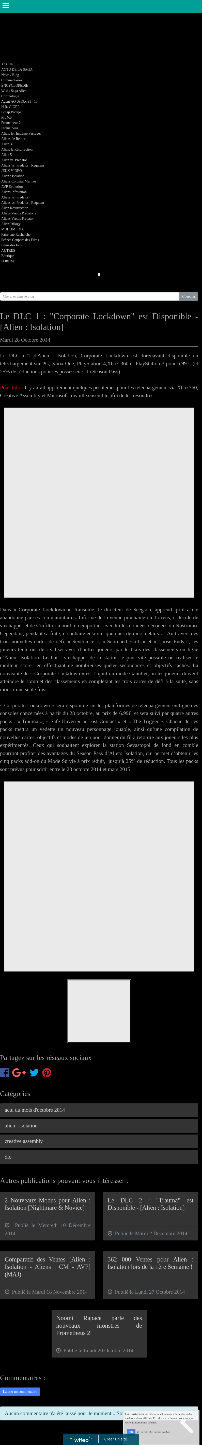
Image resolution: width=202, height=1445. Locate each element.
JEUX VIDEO (11, 171)
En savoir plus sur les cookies (153, 1431)
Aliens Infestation (14, 192)
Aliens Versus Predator (17, 219)
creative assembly (24, 1141)
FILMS (6, 117)
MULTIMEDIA (12, 229)
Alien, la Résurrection (17, 149)
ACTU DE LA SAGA (17, 69)
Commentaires (11, 80)
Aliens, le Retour (13, 139)
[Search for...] (90, 296)
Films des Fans (12, 245)
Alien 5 (6, 155)
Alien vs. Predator (14, 160)
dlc (8, 1157)
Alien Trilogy (11, 224)
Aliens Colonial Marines (18, 181)
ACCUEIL (9, 64)
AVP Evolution (12, 187)
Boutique (7, 256)
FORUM (7, 261)
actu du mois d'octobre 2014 (35, 1110)
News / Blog (10, 75)
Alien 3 (6, 144)
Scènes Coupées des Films (20, 240)
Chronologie (10, 96)
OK (131, 1432)
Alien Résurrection (14, 208)
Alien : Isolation (12, 176)
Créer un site (115, 1438)
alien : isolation (21, 1126)
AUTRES (8, 250)
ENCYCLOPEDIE (14, 85)
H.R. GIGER (10, 107)
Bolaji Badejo (11, 112)
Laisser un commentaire (20, 1392)
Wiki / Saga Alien (13, 91)
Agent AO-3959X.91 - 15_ (20, 101)
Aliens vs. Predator (14, 197)
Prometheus (9, 128)
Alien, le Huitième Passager (21, 133)
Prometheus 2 (11, 123)
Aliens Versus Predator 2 (19, 213)
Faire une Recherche (15, 234)
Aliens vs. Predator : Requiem (22, 165)
